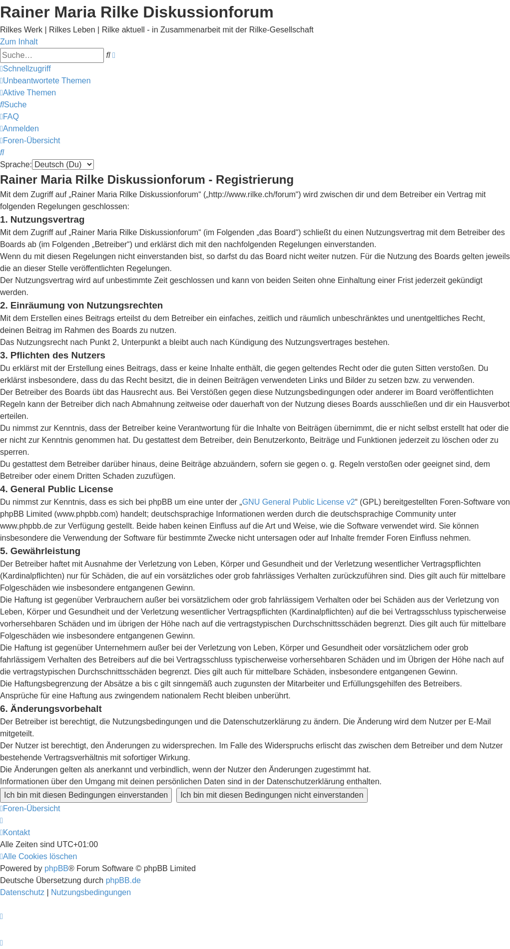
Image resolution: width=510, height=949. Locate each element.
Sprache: (16, 164)
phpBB (56, 868)
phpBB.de (123, 880)
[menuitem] (45, 80)
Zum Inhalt (19, 41)
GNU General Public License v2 (298, 502)
